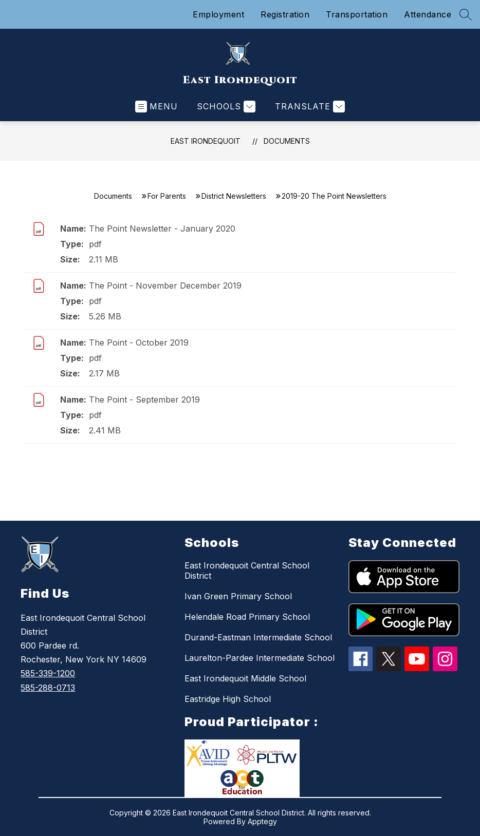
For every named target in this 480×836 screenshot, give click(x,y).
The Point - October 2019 (139, 342)
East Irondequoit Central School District (246, 570)
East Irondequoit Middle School (245, 678)
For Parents (166, 196)
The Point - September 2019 (144, 399)
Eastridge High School (227, 699)
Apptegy (262, 821)
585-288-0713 (48, 687)
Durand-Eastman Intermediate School (258, 637)
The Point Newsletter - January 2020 (162, 228)
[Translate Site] (308, 106)
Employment (218, 14)
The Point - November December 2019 (165, 285)
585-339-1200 (48, 673)
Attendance (427, 14)
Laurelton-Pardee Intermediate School (259, 658)
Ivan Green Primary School (238, 596)
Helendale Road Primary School (247, 617)
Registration (285, 14)
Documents (287, 141)
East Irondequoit (206, 141)
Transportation (356, 14)
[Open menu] (156, 106)
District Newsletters (233, 196)
